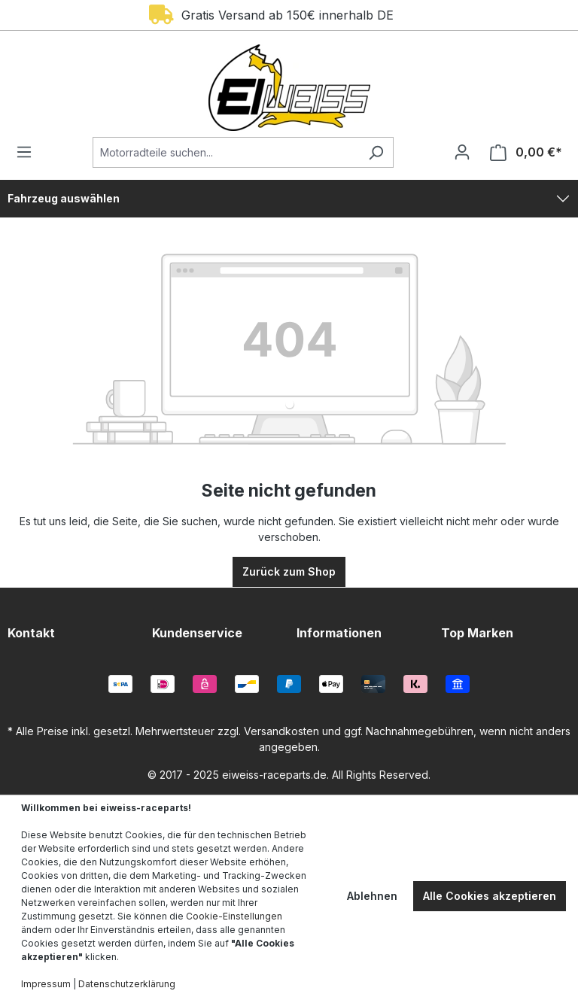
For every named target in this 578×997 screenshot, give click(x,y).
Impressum (46, 983)
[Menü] (28, 152)
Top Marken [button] (477, 632)
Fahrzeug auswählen (64, 198)
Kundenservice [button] (197, 632)
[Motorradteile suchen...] (226, 152)
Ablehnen (372, 895)
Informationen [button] (339, 632)
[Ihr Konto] (462, 152)
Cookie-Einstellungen (234, 916)
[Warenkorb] (521, 152)
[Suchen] (376, 152)
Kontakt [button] (31, 632)
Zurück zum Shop (289, 571)
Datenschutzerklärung (126, 983)
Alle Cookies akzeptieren (489, 895)
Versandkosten (281, 731)
